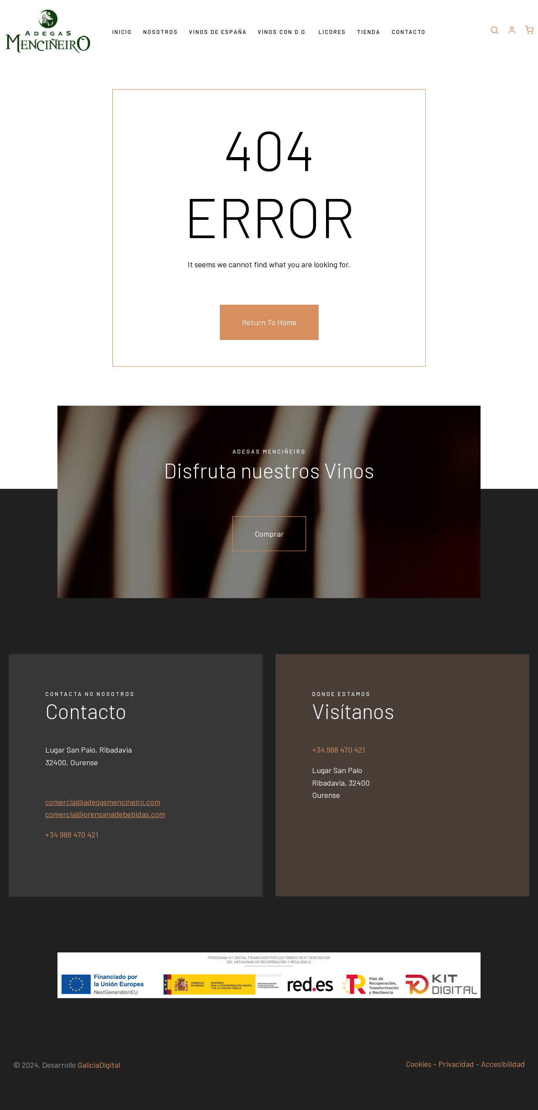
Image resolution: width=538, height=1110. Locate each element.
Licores (332, 31)
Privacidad (456, 1064)
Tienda (368, 31)
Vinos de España (218, 31)
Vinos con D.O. (283, 31)
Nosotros (160, 31)
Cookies (418, 1064)
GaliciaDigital (98, 1065)
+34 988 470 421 (71, 834)
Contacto (409, 31)
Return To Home (269, 322)
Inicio (122, 31)
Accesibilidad (503, 1064)
